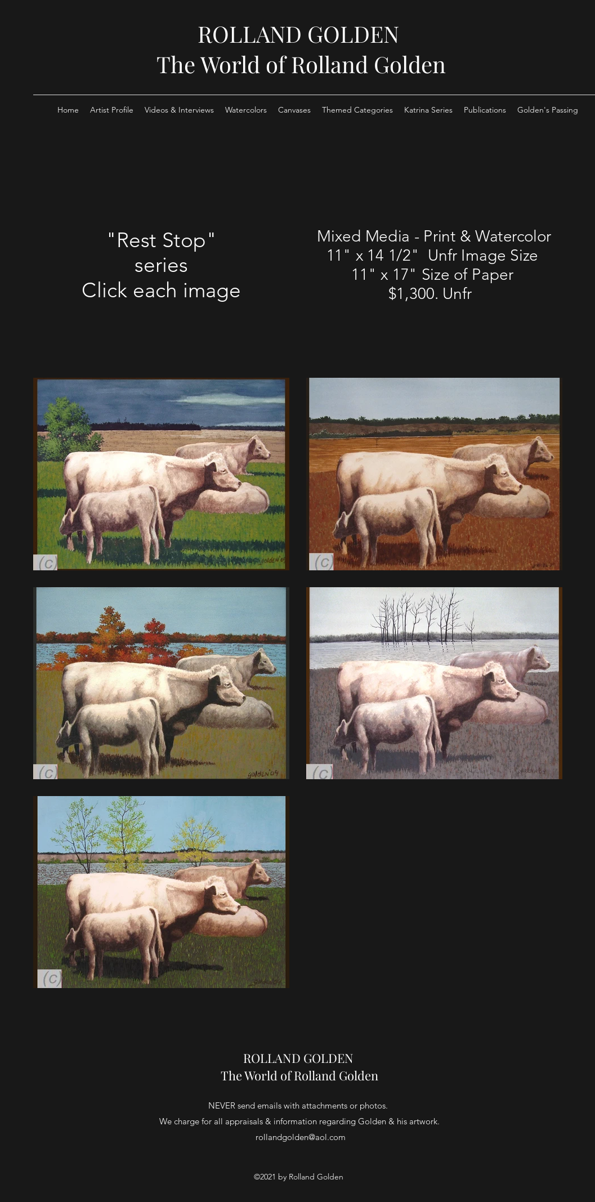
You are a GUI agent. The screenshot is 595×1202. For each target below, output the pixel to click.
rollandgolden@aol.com (301, 1137)
